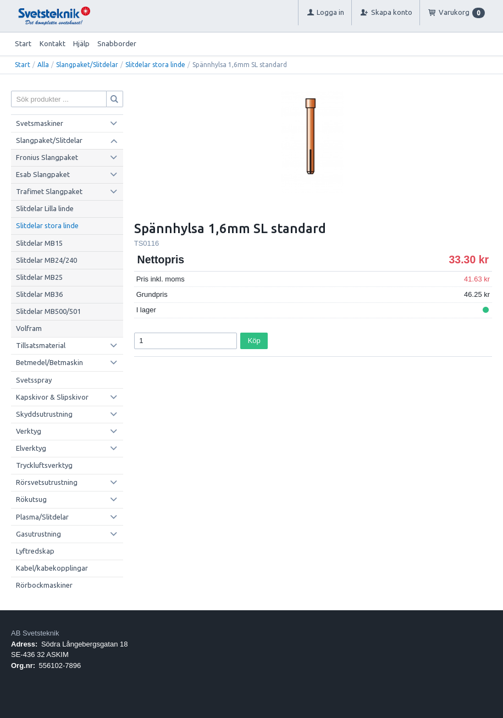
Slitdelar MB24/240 (46, 260)
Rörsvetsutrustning (47, 482)
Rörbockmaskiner (44, 585)
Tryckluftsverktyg (44, 465)
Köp (254, 340)
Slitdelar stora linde (155, 64)
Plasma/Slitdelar (42, 517)
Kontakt (52, 43)
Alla (43, 64)
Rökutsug (31, 499)
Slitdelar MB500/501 (48, 311)
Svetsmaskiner (39, 123)
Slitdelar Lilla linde (45, 208)
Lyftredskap (35, 551)
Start (23, 43)
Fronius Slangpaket (47, 157)
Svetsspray (34, 380)
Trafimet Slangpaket (49, 191)
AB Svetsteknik (35, 633)
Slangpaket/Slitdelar (87, 64)
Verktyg (28, 431)
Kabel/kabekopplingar (52, 568)
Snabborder (116, 43)
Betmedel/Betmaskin (49, 362)
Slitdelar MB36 (39, 294)
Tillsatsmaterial (40, 345)
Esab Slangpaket (43, 174)
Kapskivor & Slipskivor (52, 397)
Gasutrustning (38, 534)
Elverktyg (31, 448)
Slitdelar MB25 (39, 277)
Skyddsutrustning (44, 414)
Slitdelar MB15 (39, 243)
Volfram (29, 328)
